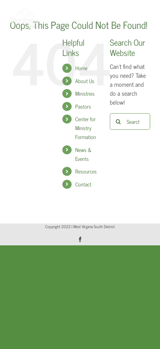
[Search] (118, 121)
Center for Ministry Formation (85, 128)
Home (81, 68)
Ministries (85, 93)
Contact (83, 184)
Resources (86, 171)
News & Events (83, 154)
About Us (84, 80)
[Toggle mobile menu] (146, 10)
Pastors (83, 106)
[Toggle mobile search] (133, 10)
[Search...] (130, 121)
